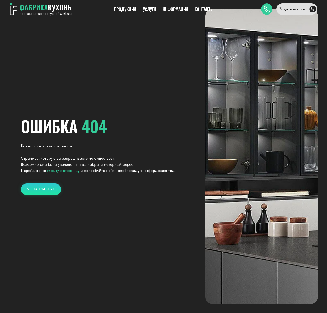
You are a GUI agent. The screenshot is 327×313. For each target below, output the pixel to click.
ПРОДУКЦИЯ (125, 9)
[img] (266, 9)
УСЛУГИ (149, 9)
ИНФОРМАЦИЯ (175, 9)
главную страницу (63, 170)
